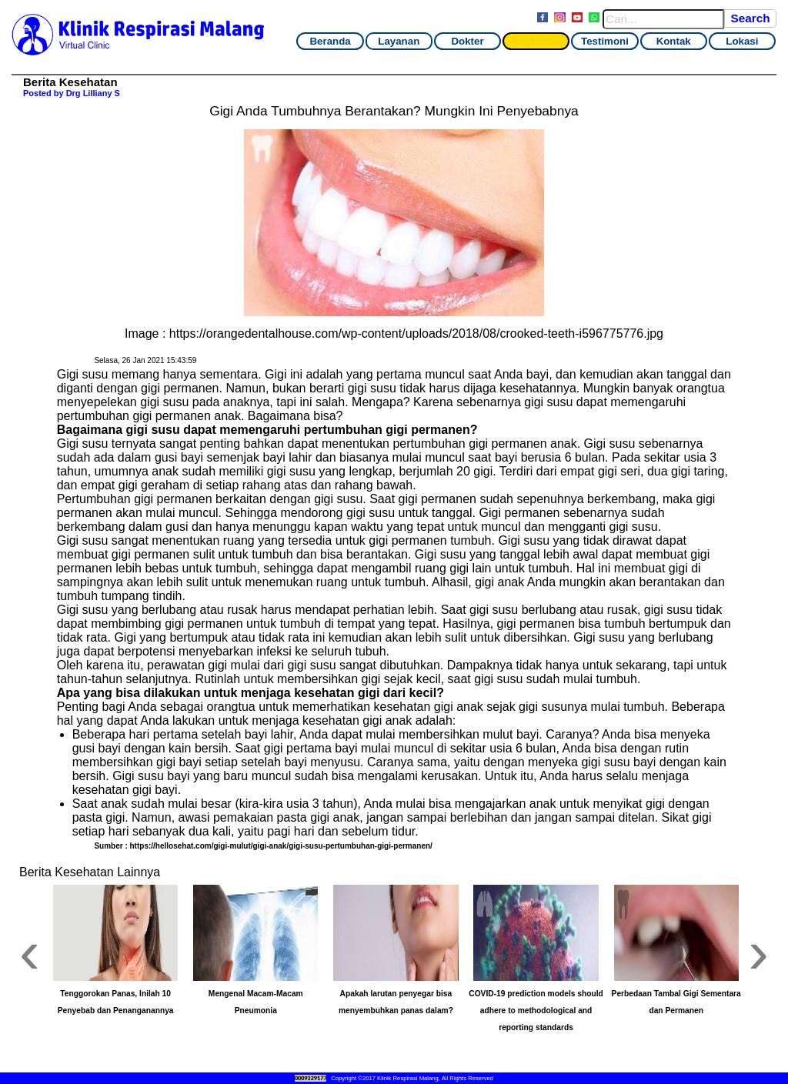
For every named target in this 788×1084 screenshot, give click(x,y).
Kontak (673, 41)
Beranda (329, 41)
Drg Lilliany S (93, 93)
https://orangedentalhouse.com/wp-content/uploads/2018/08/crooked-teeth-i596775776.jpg (416, 333)
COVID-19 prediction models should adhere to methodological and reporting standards (536, 1010)
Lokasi (742, 41)
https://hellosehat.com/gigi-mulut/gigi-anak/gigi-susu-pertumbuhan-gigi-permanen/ (281, 846)
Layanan (398, 41)
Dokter (467, 41)
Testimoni (605, 41)
